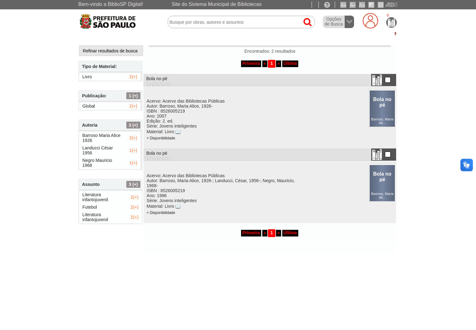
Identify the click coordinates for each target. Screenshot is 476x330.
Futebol (89, 207)
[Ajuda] (327, 5)
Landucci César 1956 (97, 150)
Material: (160, 131)
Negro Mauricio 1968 (97, 163)
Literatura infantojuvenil (95, 197)
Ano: (157, 116)
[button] (304, 19)
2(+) (133, 76)
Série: (172, 126)
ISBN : (166, 111)
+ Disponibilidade (161, 138)
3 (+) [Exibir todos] (133, 125)
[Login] (370, 21)
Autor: (179, 106)
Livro (87, 76)
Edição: (160, 121)
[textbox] (241, 22)
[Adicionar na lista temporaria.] (388, 80)
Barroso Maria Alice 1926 (101, 138)
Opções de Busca (334, 22)
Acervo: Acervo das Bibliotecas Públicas (186, 101)
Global (88, 106)
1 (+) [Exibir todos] (133, 95)
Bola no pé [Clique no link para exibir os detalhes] (156, 78)
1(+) (133, 150)
